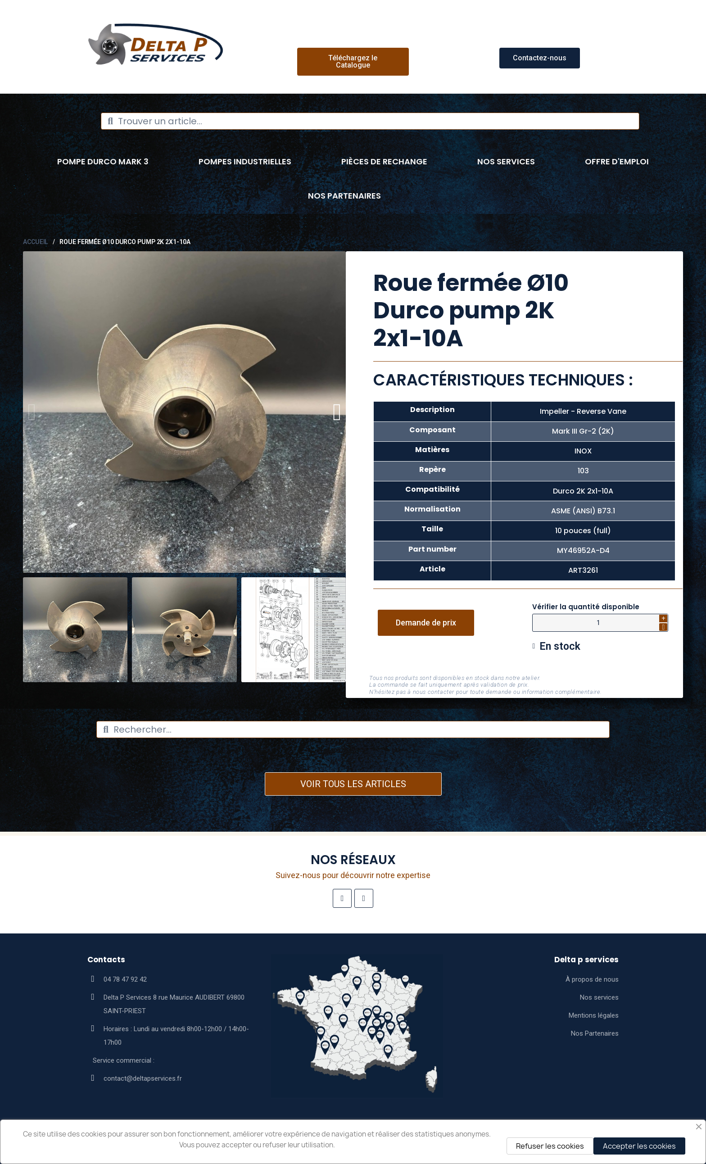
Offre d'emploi (617, 161)
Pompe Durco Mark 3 (103, 161)
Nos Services (506, 161)
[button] (353, 62)
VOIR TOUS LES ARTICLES (353, 784)
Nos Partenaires (344, 195)
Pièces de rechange (384, 161)
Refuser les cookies (550, 1146)
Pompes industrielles (245, 161)
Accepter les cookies (639, 1146)
